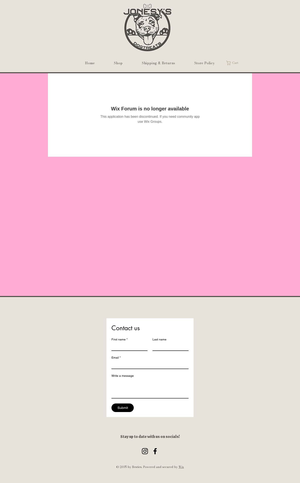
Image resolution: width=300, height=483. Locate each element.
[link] (235, 63)
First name (119, 339)
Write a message (122, 375)
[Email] (148, 365)
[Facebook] (155, 451)
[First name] (128, 346)
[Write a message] (150, 388)
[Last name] (169, 346)
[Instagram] (145, 451)
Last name (159, 339)
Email (116, 357)
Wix (181, 467)
